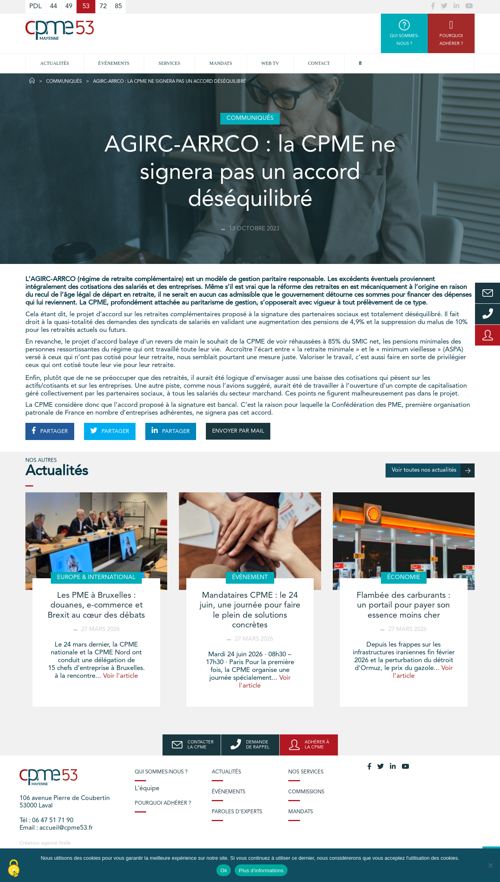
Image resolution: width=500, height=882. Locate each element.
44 (53, 6)
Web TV (270, 63)
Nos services (305, 772)
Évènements (113, 63)
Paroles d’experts (237, 811)
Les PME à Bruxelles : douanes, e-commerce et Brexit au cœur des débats (96, 605)
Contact (319, 63)
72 (103, 6)
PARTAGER (50, 430)
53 (85, 6)
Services (169, 63)
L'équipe (147, 789)
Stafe (65, 843)
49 (68, 6)
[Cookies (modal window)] (13, 868)
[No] (490, 865)
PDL (35, 6)
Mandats (220, 63)
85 (118, 6)
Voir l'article (120, 676)
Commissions (306, 792)
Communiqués (64, 81)
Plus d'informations (261, 870)
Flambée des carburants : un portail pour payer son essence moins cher (403, 605)
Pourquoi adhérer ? (163, 803)
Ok (223, 870)
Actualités (54, 63)
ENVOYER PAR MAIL (238, 431)
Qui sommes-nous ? (161, 772)
